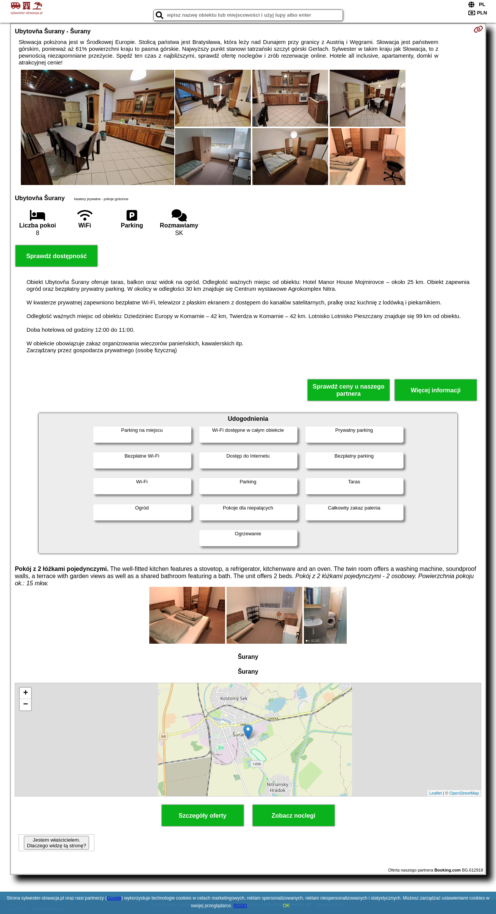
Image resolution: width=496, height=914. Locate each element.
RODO (240, 905)
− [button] (25, 704)
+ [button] (25, 693)
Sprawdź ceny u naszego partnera (348, 390)
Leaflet (435, 793)
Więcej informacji (435, 390)
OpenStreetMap (464, 793)
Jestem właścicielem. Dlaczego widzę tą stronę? (56, 842)
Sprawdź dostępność (56, 256)
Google (114, 898)
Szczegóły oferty (202, 815)
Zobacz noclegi (294, 815)
